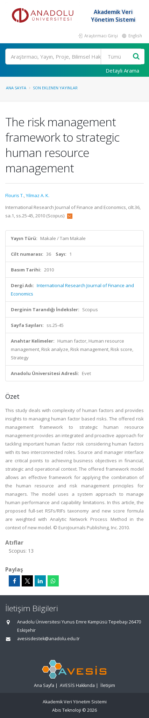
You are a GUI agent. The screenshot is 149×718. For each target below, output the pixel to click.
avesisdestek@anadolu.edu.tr (48, 639)
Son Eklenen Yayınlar (55, 87)
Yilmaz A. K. (37, 195)
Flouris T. (14, 195)
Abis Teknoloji (66, 710)
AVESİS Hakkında (77, 685)
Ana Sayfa (16, 87)
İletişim (107, 685)
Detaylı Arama (122, 70)
